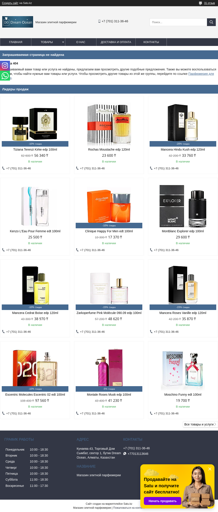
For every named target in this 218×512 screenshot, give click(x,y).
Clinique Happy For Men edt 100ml (109, 231)
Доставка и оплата (116, 42)
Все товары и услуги (199, 424)
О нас (80, 42)
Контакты (151, 42)
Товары (47, 42)
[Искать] (211, 22)
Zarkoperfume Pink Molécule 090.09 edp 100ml (109, 313)
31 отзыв (209, 3)
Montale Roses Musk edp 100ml (109, 394)
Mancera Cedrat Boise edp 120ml (35, 313)
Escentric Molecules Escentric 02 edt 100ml (35, 394)
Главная (15, 42)
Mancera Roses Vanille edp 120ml (183, 313)
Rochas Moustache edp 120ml (109, 149)
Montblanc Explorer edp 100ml (183, 231)
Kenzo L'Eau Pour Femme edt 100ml (35, 231)
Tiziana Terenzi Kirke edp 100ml (35, 149)
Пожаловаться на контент (129, 507)
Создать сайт (10, 3)
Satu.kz (127, 503)
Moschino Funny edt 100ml (182, 394)
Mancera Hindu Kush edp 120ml (183, 149)
